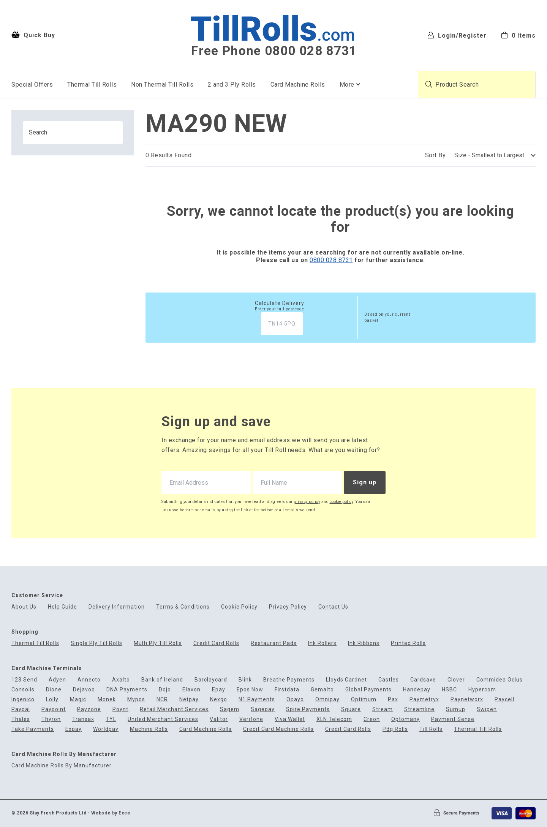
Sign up (364, 482)
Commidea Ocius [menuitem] (499, 680)
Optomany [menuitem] (405, 719)
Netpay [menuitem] (189, 699)
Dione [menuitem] (54, 690)
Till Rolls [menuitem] (431, 729)
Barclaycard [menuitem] (210, 680)
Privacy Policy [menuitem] (288, 607)
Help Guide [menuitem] (62, 607)
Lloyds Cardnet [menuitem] (346, 680)
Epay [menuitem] (218, 690)
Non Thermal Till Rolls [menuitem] (162, 84)
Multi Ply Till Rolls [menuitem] (158, 643)
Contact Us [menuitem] (333, 607)
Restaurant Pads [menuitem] (274, 643)
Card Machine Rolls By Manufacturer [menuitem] (61, 765)
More (347, 84)
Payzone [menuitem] (89, 709)
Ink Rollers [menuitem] (322, 643)
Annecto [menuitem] (89, 680)
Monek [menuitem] (107, 699)
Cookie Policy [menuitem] (239, 607)
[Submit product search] (428, 84)
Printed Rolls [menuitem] (408, 643)
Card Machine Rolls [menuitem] (297, 84)
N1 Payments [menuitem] (257, 699)
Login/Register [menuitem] (457, 35)
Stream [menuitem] (382, 709)
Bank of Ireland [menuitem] (162, 680)
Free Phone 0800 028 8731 (274, 51)
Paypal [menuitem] (20, 709)
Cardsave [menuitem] (423, 680)
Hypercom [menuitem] (482, 690)
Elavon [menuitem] (191, 690)
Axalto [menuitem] (121, 680)
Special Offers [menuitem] (32, 84)
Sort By (435, 155)
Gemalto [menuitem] (322, 690)
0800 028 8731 (331, 260)
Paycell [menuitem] (504, 699)
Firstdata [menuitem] (287, 690)
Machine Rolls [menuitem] (149, 729)
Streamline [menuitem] (419, 709)
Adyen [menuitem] (57, 680)
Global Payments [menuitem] (368, 690)
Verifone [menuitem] (251, 719)
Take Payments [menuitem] (32, 729)
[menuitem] (518, 35)
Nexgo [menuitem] (218, 699)
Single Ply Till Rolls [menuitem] (96, 643)
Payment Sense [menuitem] (452, 719)
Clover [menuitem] (456, 680)
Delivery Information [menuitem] (117, 607)
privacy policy (307, 502)
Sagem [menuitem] (229, 709)
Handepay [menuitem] (416, 690)
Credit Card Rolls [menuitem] (216, 643)
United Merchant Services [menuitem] (163, 719)
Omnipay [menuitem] (327, 699)
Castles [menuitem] (388, 680)
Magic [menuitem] (78, 699)
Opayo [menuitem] (295, 699)
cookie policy (342, 502)
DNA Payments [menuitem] (126, 690)
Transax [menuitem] (83, 719)
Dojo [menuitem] (165, 690)
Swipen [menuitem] (487, 709)
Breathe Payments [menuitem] (289, 680)
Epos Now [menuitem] (250, 690)
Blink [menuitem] (245, 680)
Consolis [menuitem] (23, 690)
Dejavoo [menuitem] (84, 690)
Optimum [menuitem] (363, 699)
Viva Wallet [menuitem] (290, 719)
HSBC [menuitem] (449, 690)
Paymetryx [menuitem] (424, 699)
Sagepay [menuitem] (263, 709)
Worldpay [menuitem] (106, 729)
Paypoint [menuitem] (53, 709)
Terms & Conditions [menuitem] (183, 607)
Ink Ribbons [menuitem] (363, 643)
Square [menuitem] (351, 709)
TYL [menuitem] (111, 719)
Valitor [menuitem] (219, 719)
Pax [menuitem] (393, 699)
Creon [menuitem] (372, 719)
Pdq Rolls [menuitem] (395, 729)
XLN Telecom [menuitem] (334, 719)
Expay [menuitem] (73, 729)
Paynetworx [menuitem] (467, 699)
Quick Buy (33, 35)
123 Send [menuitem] (24, 680)
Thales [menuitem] (20, 719)
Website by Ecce (111, 813)
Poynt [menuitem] (120, 709)
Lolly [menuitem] (52, 699)
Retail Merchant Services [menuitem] (174, 709)
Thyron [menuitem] (51, 719)
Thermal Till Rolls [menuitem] (92, 84)
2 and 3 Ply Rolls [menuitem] (232, 84)
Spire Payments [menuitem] (308, 709)
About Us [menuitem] (23, 607)
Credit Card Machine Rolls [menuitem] (278, 729)
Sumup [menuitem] (455, 709)
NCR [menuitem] (162, 699)
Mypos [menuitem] (136, 699)
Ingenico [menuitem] (23, 699)
